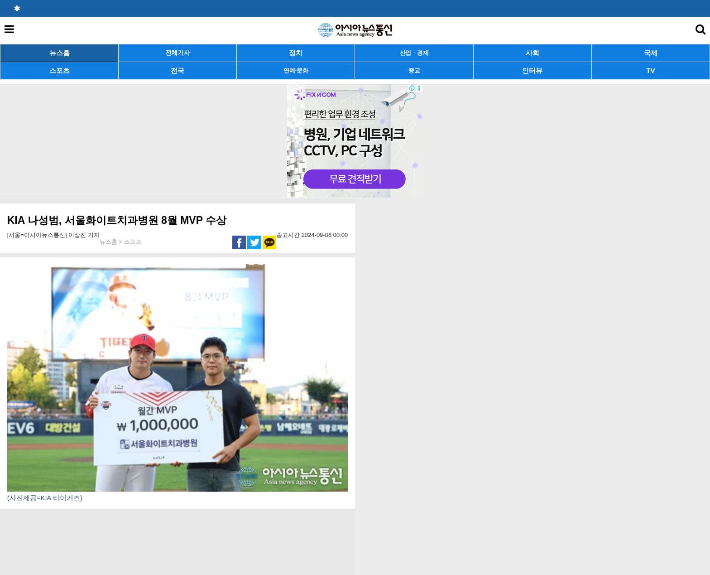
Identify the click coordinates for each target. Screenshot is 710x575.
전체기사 (177, 52)
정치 (295, 53)
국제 (650, 53)
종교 (414, 70)
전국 (177, 70)
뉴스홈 (59, 53)
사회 (532, 53)
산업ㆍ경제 (414, 52)
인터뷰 (532, 70)
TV (650, 70)
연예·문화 (295, 70)
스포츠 (59, 70)
